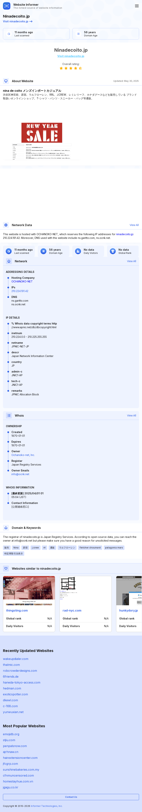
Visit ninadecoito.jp (17, 21)
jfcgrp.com (10, 763)
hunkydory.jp (128, 610)
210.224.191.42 (19, 291)
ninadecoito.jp (124, 234)
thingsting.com (17, 610)
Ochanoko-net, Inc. (23, 454)
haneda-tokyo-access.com (21, 682)
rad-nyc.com (72, 610)
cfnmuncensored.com (18, 775)
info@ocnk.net (20, 474)
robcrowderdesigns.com (20, 670)
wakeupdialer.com (15, 659)
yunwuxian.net (13, 712)
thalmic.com (11, 665)
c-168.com (10, 706)
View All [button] (134, 225)
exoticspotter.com (15, 694)
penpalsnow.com (15, 746)
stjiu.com (9, 740)
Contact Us (71, 797)
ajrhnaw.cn (10, 752)
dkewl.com (10, 700)
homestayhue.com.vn (18, 781)
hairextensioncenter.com (20, 758)
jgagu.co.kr (10, 787)
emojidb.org (11, 734)
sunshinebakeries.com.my (21, 769)
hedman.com (12, 688)
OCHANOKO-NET (22, 281)
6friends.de (10, 676)
